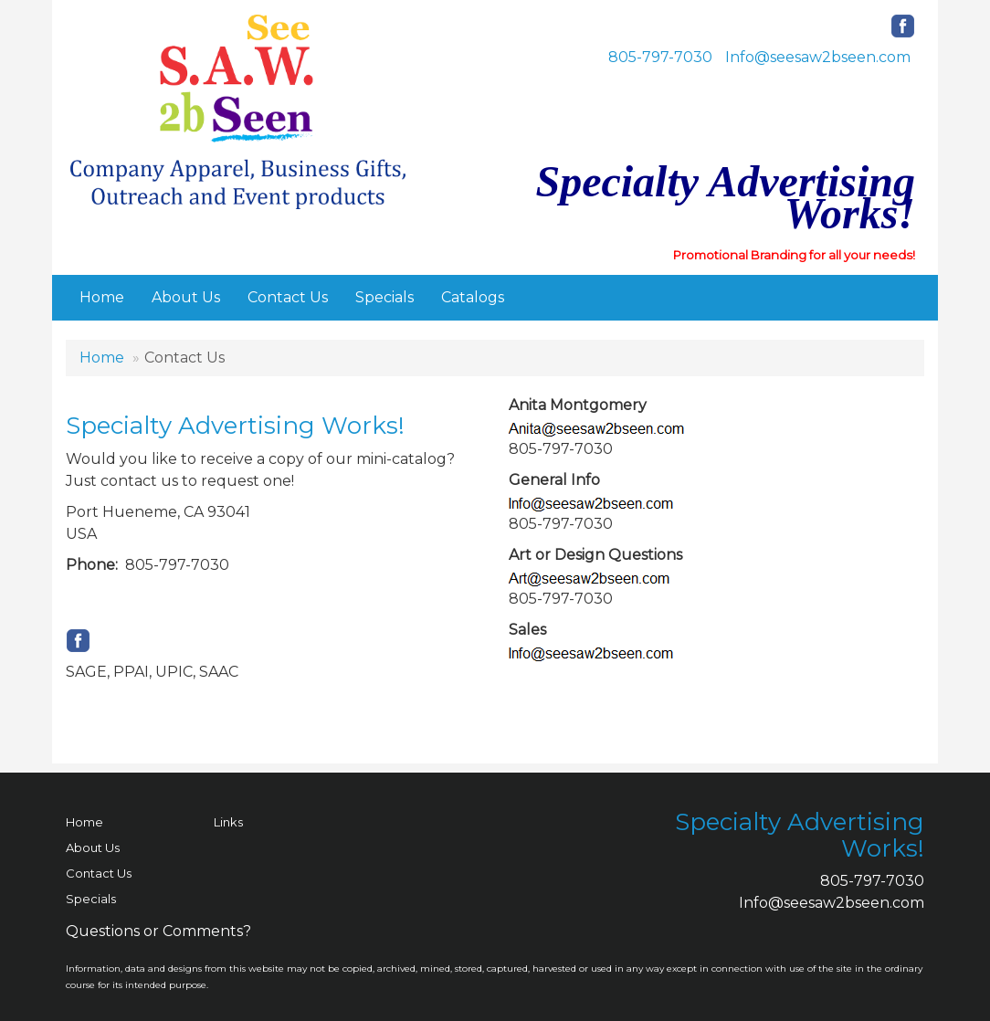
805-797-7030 (660, 57)
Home (101, 297)
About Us (186, 297)
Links (228, 822)
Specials (384, 297)
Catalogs (472, 297)
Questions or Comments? (158, 931)
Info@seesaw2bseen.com (818, 57)
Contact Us (288, 297)
